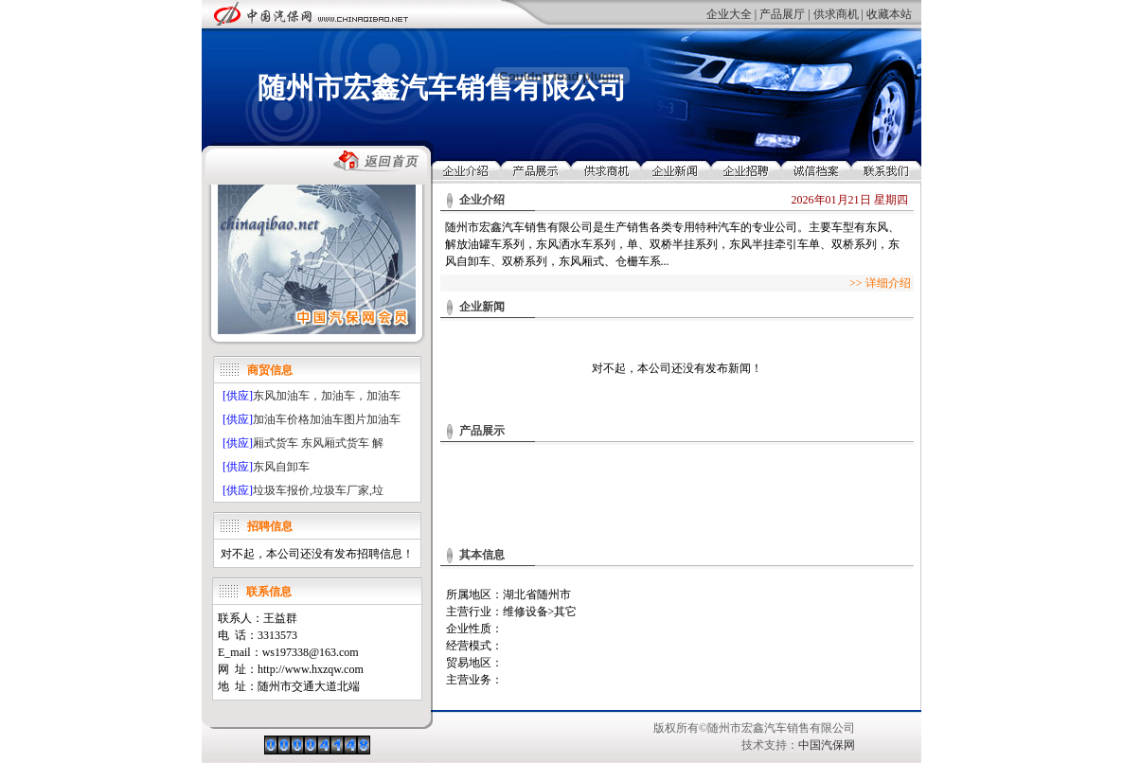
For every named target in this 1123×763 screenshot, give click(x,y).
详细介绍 (888, 283)
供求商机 (836, 14)
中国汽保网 (826, 745)
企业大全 (729, 14)
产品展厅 (782, 14)
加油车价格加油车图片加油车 (327, 419)
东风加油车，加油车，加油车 (327, 395)
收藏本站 (889, 14)
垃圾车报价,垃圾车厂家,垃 (318, 490)
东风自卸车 (281, 466)
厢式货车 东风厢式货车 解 (318, 443)
